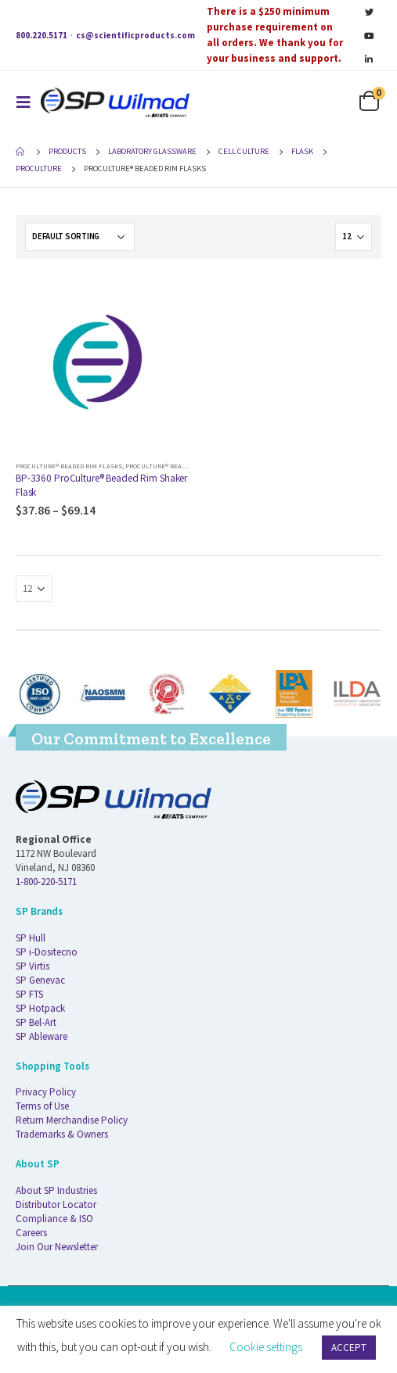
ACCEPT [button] (348, 1347)
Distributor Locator (56, 1204)
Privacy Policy (46, 1092)
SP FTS (29, 994)
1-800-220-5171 (46, 881)
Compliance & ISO (54, 1218)
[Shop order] (80, 237)
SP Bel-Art (36, 1022)
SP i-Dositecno (47, 952)
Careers (31, 1232)
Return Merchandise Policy (72, 1120)
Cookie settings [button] (265, 1346)
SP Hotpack (40, 1008)
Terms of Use (42, 1106)
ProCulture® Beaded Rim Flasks (69, 465)
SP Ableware (41, 1036)
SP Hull (30, 938)
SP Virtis (32, 966)
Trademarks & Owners (62, 1134)
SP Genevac (40, 980)
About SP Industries (56, 1190)
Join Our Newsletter (57, 1246)
